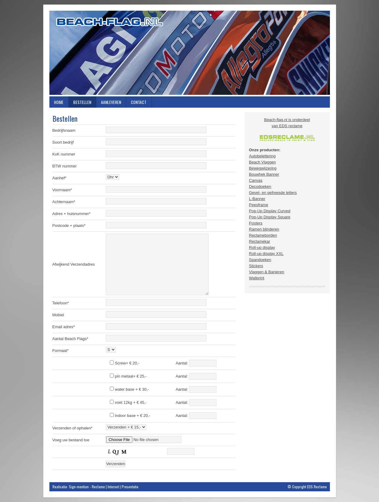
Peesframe (258, 205)
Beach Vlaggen (262, 162)
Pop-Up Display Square (270, 217)
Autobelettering (262, 156)
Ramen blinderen (264, 229)
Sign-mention (79, 486)
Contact (138, 102)
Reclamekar (259, 241)
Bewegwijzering (263, 168)
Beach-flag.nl (189, 53)
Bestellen (82, 102)
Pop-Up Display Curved (270, 211)
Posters (256, 223)
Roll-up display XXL (266, 253)
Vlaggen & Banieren (266, 272)
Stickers (256, 266)
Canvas (256, 180)
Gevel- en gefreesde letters (273, 192)
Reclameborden (263, 235)
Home (58, 102)
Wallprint (256, 278)
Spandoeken (260, 259)
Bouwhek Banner (264, 174)
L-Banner (257, 198)
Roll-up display (262, 247)
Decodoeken (260, 186)
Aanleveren (111, 102)
